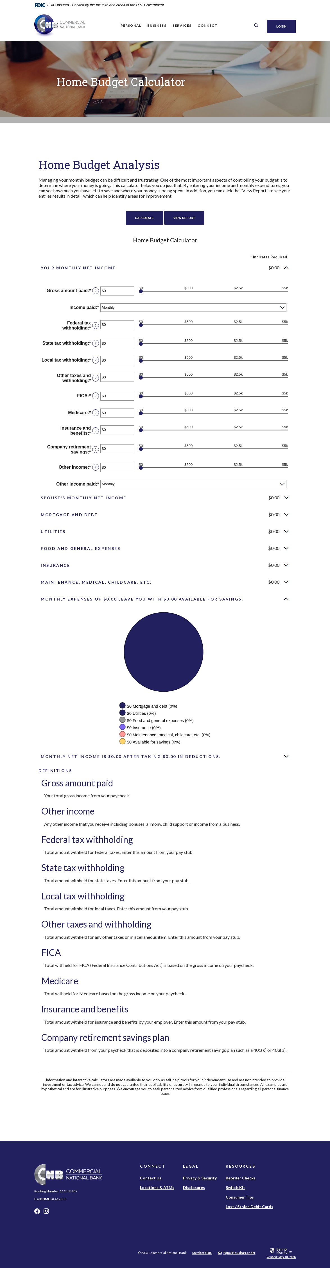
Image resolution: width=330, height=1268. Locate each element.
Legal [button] (191, 1166)
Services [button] (181, 25)
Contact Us (150, 1178)
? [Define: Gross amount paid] (95, 290)
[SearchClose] (255, 25)
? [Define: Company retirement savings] (95, 449)
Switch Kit (235, 1187)
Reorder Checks (241, 1178)
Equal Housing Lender (239, 1253)
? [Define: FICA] (95, 396)
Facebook (37, 1212)
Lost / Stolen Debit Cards (249, 1206)
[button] (165, 267)
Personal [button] (129, 25)
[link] (281, 1252)
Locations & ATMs (157, 1187)
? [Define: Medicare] (95, 412)
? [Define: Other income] (95, 467)
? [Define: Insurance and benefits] (95, 430)
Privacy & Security (200, 1178)
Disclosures (194, 1187)
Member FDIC (202, 1253)
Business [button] (156, 25)
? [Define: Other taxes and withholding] (95, 378)
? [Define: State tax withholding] (95, 343)
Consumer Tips (240, 1197)
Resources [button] (241, 1166)
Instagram (46, 1212)
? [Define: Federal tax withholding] (95, 325)
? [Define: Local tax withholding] (95, 360)
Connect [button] (206, 25)
